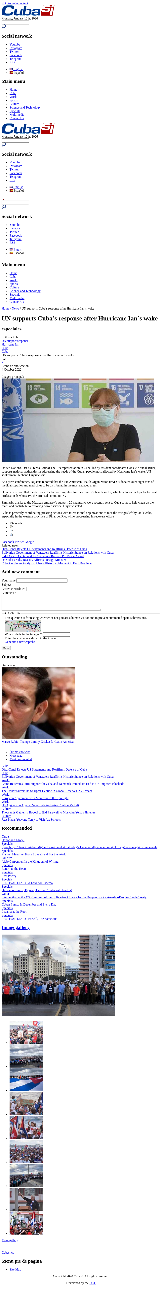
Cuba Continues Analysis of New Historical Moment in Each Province (47, 563)
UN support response (15, 341)
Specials (15, 111)
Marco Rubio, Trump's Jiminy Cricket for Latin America (38, 744)
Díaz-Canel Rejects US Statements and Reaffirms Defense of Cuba (44, 549)
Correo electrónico (14, 588)
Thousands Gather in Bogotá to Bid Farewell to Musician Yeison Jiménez (48, 815)
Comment (9, 592)
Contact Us (17, 118)
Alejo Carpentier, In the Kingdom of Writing (30, 864)
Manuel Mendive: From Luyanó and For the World (34, 857)
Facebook (16, 55)
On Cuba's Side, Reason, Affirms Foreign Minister (34, 559)
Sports (14, 100)
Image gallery (16, 930)
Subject (7, 584)
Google (29, 542)
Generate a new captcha (20, 644)
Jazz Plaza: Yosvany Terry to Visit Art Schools (31, 822)
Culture (14, 104)
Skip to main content (15, 3)
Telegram (15, 58)
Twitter (14, 51)
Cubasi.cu (8, 1255)
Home (13, 89)
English (16, 69)
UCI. (93, 1286)
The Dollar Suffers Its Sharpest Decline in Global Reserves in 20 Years (47, 794)
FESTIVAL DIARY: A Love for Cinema (27, 886)
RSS (12, 62)
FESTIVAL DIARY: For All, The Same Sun (29, 921)
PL (3, 362)
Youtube (15, 44)
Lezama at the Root (14, 914)
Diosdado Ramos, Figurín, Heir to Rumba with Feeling (37, 893)
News (15, 308)
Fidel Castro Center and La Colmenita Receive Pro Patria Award (43, 556)
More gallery (10, 1243)
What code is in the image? (23, 637)
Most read (16, 758)
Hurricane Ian (10, 344)
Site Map (15, 1272)
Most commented (21, 762)
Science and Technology (25, 107)
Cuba (13, 93)
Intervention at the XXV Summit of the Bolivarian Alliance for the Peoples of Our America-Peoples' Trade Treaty (74, 900)
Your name (9, 580)
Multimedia (17, 114)
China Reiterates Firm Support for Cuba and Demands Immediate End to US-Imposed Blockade (63, 786)
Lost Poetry (9, 878)
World (14, 96)
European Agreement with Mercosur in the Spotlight (35, 801)
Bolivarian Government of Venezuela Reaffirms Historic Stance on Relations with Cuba (58, 552)
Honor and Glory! (13, 843)
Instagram (16, 48)
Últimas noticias (20, 755)
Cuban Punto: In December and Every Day (29, 907)
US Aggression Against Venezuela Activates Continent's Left (40, 808)
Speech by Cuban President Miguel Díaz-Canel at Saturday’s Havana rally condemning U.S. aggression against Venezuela (79, 850)
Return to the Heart (14, 871)
